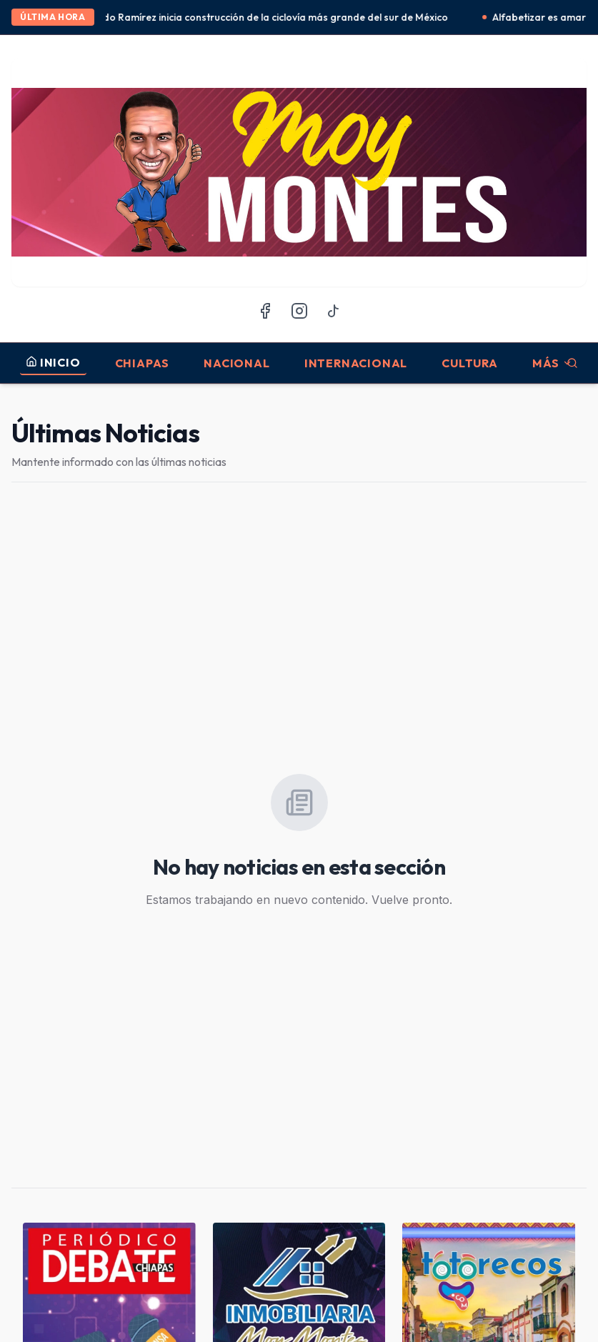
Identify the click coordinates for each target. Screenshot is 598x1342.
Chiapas (142, 363)
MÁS (552, 363)
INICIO (53, 362)
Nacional (236, 363)
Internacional (355, 363)
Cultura (470, 363)
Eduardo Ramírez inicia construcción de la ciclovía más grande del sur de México (267, 17)
